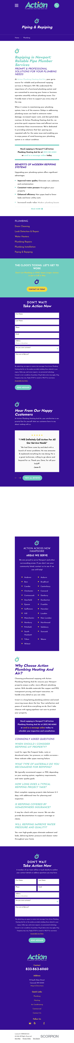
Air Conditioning (37, 960)
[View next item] (20, 478)
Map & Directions (37, 941)
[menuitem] (37, 226)
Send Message (23, 388)
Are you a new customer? (23, 348)
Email (17, 334)
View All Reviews (32, 478)
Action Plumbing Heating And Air (31, 79)
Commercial (37, 964)
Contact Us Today (37, 289)
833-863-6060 (37, 924)
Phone (17, 327)
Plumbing (37, 952)
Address (18, 341)
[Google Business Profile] (30, 979)
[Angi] (39, 979)
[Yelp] (35, 979)
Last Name (19, 321)
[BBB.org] (44, 979)
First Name (19, 314)
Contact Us (37, 969)
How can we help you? (22, 354)
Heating (37, 956)
